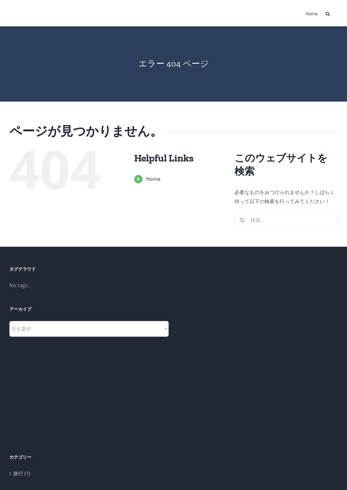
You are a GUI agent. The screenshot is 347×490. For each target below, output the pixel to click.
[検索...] (286, 220)
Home (153, 179)
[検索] (242, 220)
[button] (328, 13)
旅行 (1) (21, 473)
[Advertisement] (216, 360)
